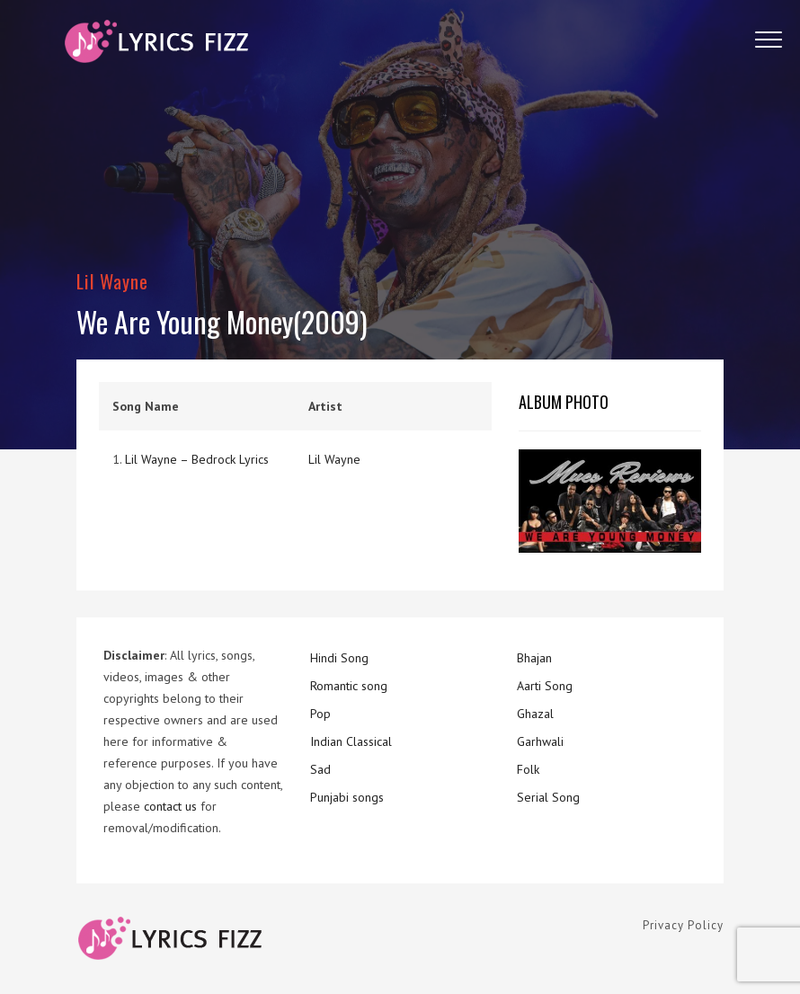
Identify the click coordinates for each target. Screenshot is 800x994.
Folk (528, 769)
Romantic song (348, 686)
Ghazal (535, 714)
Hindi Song (339, 658)
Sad (320, 769)
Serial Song (548, 797)
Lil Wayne (112, 281)
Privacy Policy (683, 925)
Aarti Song (545, 686)
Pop (320, 714)
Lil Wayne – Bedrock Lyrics (197, 459)
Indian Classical (351, 741)
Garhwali (540, 741)
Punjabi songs (347, 797)
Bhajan (534, 658)
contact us (170, 806)
